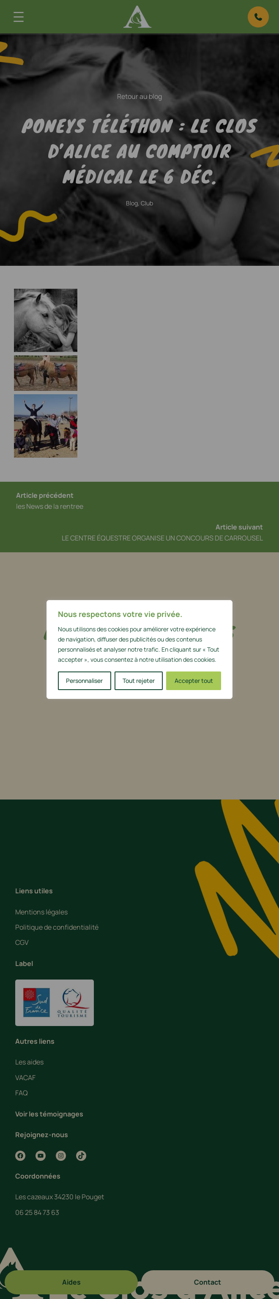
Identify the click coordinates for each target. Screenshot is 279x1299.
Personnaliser (84, 681)
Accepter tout (194, 681)
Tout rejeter (139, 681)
